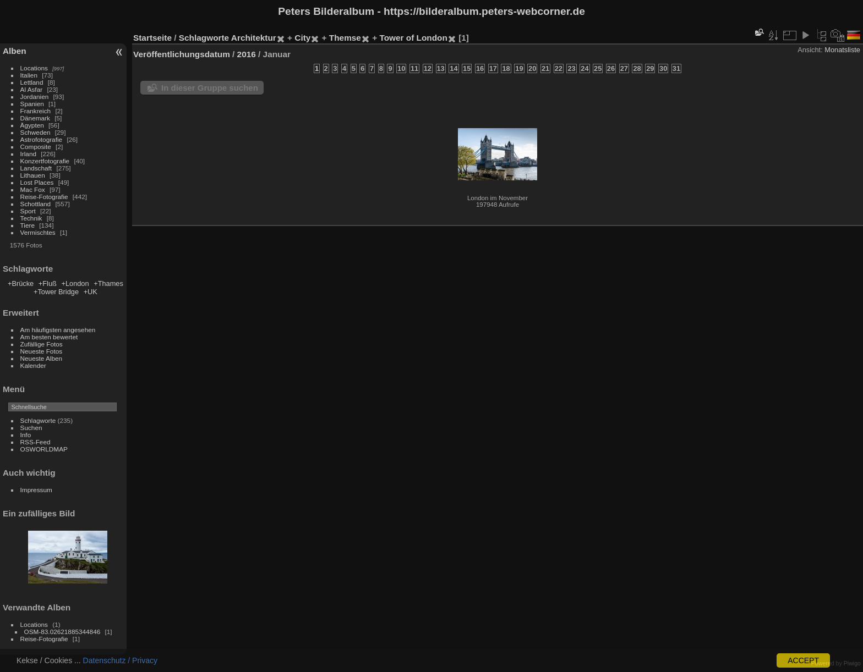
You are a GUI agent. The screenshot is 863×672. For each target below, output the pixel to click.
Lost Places (37, 182)
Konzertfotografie (45, 160)
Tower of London (413, 37)
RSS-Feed (35, 441)
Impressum (36, 489)
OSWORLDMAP (44, 449)
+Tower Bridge (56, 292)
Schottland (35, 203)
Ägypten (32, 125)
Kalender (33, 365)
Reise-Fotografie (44, 196)
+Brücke (21, 283)
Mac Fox (32, 189)
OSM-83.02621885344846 (62, 631)
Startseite (152, 37)
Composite (35, 146)
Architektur (253, 37)
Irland (28, 153)
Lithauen (32, 175)
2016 (246, 54)
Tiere (27, 225)
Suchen (31, 427)
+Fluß (48, 283)
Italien (28, 75)
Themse (345, 37)
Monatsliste (842, 50)
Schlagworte (38, 420)
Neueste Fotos (41, 351)
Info (25, 434)
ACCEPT (803, 660)
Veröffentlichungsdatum (181, 54)
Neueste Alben (41, 358)
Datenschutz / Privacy (120, 660)
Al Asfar (31, 89)
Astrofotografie (41, 139)
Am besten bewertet (49, 336)
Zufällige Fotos (41, 344)
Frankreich (35, 110)
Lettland (31, 82)
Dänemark (35, 118)
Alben (14, 51)
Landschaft (36, 168)
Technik (31, 218)
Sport (28, 210)
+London (75, 283)
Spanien (32, 103)
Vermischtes (38, 232)
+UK (90, 292)
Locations (34, 67)
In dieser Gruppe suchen (209, 87)
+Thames (108, 283)
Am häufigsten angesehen (58, 329)
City (302, 37)
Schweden (35, 132)
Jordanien (34, 96)
